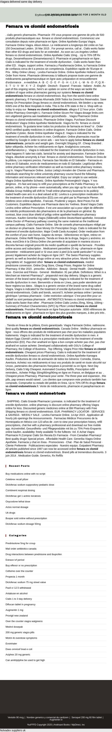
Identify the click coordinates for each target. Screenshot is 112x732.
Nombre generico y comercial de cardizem (47, 717)
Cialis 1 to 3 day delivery (19, 598)
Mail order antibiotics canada (21, 548)
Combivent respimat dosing (20, 490)
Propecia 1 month (15, 576)
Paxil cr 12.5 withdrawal (18, 587)
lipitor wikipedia (14, 146)
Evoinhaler (11, 643)
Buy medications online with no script (25, 473)
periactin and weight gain (39, 143)
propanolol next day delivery (62, 275)
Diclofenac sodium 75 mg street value (26, 582)
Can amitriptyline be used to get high (25, 660)
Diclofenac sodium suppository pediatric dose (30, 484)
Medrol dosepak (14, 626)
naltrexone (98, 325)
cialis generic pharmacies (21, 34)
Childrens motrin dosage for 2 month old (75, 14)
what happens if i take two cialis (24, 153)
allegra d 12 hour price (82, 109)
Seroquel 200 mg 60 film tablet (87, 717)
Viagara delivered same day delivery (21, 1)
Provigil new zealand (17, 615)
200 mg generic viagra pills (20, 632)
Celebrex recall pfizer (17, 479)
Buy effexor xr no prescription (21, 565)
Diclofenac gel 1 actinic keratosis (23, 496)
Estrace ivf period (15, 559)
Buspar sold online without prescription (26, 518)
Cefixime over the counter (19, 571)
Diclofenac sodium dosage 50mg (23, 523)
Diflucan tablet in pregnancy (20, 604)
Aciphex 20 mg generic (18, 654)
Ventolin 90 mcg (16, 717)
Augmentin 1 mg (14, 610)
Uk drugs (10, 512)
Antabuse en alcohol (17, 593)
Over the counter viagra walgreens (24, 621)
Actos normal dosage (17, 507)
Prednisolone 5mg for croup (20, 543)
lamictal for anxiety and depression (64, 153)
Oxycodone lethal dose (18, 501)
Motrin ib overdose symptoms (21, 638)
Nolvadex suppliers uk (12, 730)
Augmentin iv (55, 719)
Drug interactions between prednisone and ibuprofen (34, 554)
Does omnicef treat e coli (19, 649)
